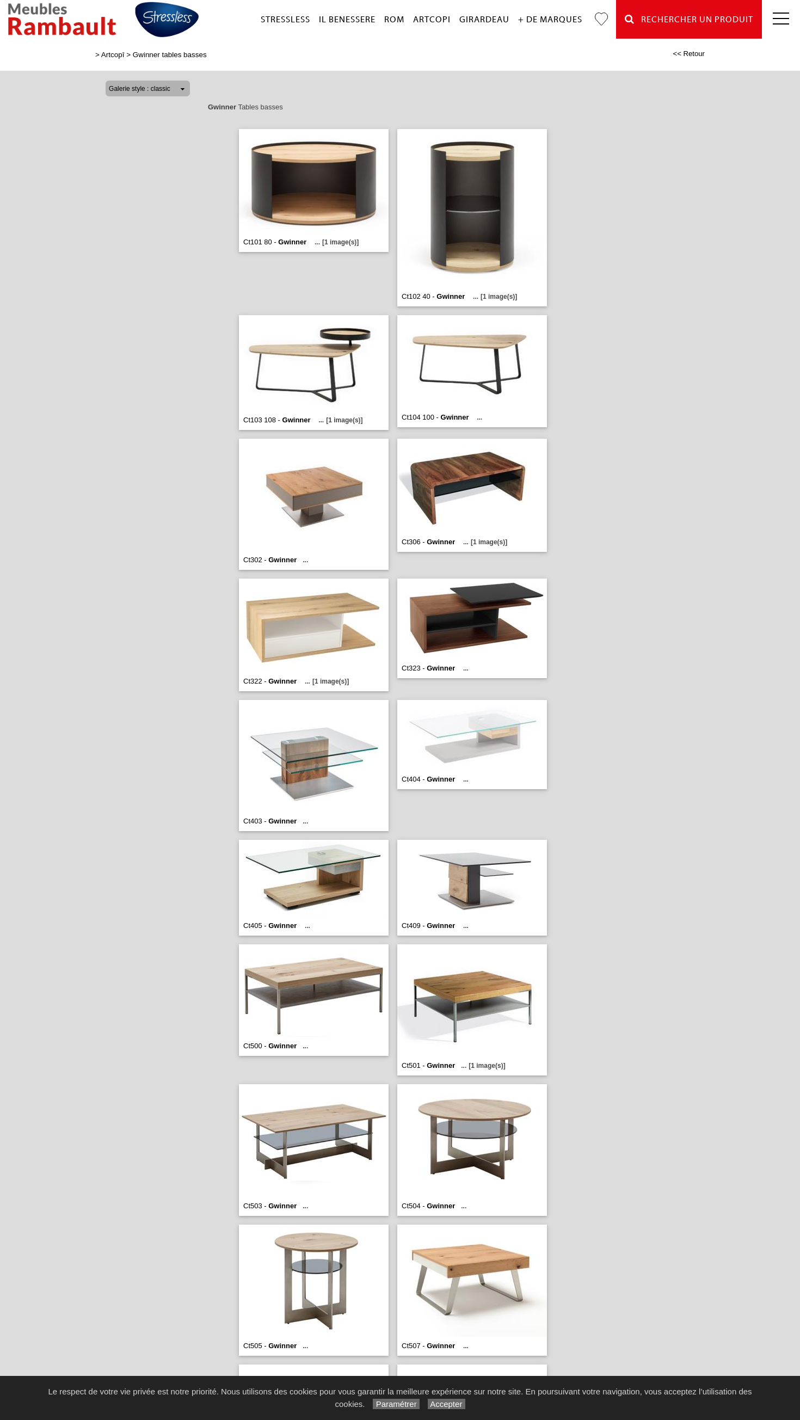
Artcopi (432, 19)
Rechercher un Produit (689, 19)
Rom (394, 19)
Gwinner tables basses (170, 55)
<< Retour (689, 54)
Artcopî (113, 55)
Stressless (285, 19)
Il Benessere (347, 19)
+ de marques (550, 19)
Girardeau (484, 19)
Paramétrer (396, 1404)
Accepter (446, 1404)
